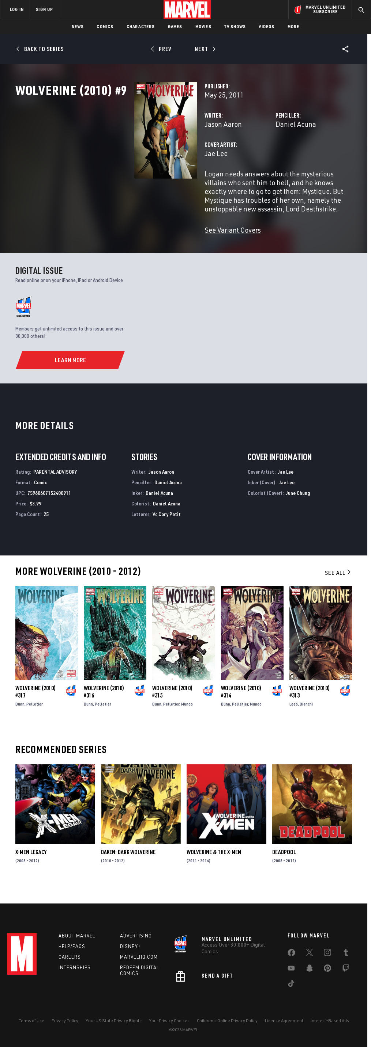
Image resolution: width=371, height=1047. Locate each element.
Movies (203, 26)
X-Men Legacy (30, 866)
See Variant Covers (149, 244)
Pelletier (34, 718)
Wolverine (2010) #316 (104, 706)
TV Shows (235, 26)
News (78, 26)
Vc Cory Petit (167, 529)
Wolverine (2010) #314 (241, 706)
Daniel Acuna (254, 156)
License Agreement (284, 1020)
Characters (141, 26)
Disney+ (130, 946)
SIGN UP (44, 9)
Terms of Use (31, 1020)
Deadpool (284, 866)
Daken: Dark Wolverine (128, 866)
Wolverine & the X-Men (214, 866)
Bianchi (306, 718)
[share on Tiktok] (291, 985)
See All (338, 587)
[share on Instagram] (327, 954)
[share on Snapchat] (309, 969)
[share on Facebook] (291, 954)
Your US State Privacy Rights (114, 1020)
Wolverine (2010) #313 (309, 706)
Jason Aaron (140, 156)
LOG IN (17, 9)
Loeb (293, 718)
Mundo (187, 718)
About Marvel (77, 936)
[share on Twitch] (345, 969)
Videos (266, 26)
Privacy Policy (65, 1020)
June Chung (298, 507)
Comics (105, 26)
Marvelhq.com (139, 957)
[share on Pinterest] (327, 969)
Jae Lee (133, 185)
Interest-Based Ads (330, 1020)
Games (175, 26)
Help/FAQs (72, 946)
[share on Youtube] (291, 969)
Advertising (136, 936)
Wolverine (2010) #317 (35, 706)
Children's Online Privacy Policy (227, 1020)
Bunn (20, 718)
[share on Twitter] (309, 954)
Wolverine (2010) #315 (172, 706)
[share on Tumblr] (345, 954)
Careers (70, 957)
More (294, 26)
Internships (75, 967)
